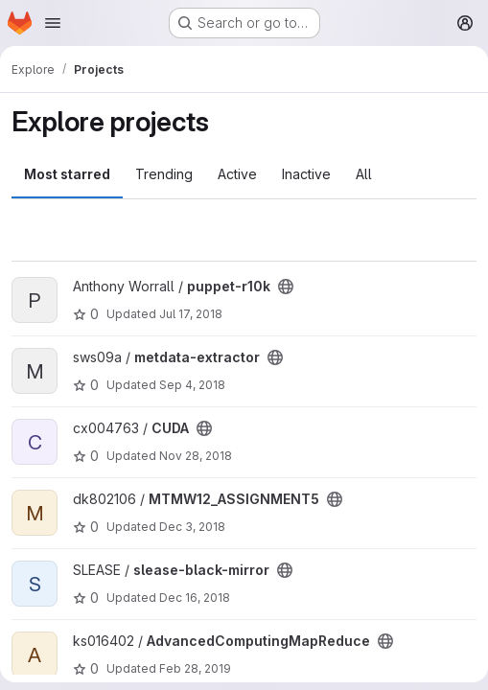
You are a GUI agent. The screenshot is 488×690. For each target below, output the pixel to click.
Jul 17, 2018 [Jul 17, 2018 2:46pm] (190, 314)
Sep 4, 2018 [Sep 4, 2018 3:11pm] (192, 385)
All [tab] (364, 174)
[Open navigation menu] (52, 23)
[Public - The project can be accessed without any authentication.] (285, 286)
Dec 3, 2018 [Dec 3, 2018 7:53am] (192, 526)
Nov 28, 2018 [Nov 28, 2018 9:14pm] (195, 455)
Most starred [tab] (67, 174)
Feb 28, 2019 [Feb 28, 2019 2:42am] (195, 668)
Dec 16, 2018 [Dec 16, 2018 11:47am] (194, 597)
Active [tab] (237, 174)
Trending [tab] (164, 174)
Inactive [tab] (306, 174)
